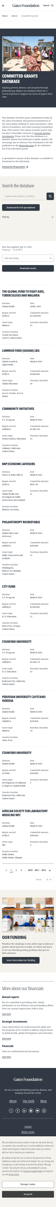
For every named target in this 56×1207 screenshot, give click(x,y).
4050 (30, 870)
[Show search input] (48, 5)
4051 (37, 870)
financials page (26, 145)
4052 (43, 870)
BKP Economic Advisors (18, 464)
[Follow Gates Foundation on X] (11, 1110)
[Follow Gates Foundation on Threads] (44, 1110)
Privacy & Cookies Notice (33, 1171)
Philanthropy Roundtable (21, 522)
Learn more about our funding (21, 960)
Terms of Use (14, 1174)
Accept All (28, 1194)
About (14, 15)
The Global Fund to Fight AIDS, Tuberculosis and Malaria (23, 293)
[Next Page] (49, 870)
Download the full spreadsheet (21, 207)
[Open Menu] (3, 5)
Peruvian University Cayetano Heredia (24, 698)
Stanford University (17, 641)
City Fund (8, 586)
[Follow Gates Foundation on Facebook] (17, 1110)
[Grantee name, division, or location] (23, 196)
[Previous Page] (6, 870)
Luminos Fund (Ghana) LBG (20, 350)
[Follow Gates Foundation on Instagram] (30, 1110)
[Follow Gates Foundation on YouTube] (37, 1110)
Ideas (43, 1100)
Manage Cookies (28, 1184)
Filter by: (5, 216)
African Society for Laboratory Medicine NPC (25, 813)
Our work (28, 1100)
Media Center (28, 1132)
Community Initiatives (18, 408)
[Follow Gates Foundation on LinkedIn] (24, 1110)
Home (5, 15)
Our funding (14, 937)
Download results (19, 269)
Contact (28, 1126)
